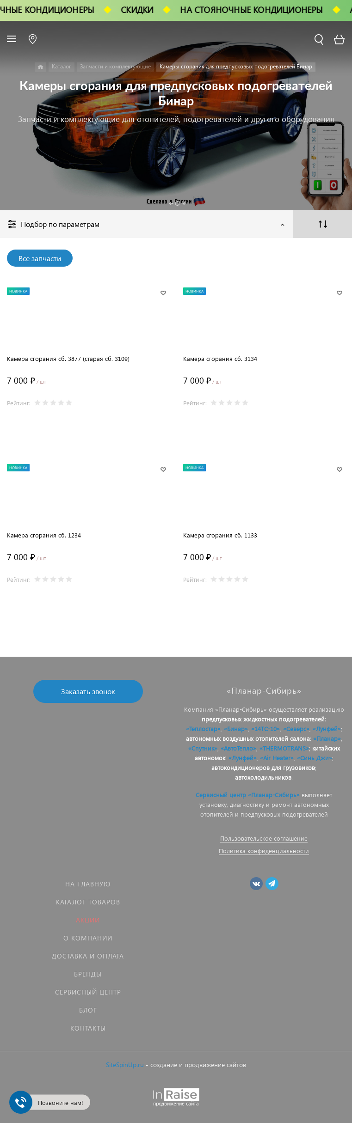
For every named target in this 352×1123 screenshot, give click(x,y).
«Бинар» (236, 728)
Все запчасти (40, 258)
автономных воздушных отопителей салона (248, 738)
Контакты (88, 1028)
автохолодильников (263, 777)
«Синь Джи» (314, 758)
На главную (88, 883)
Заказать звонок (88, 691)
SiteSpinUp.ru (125, 1064)
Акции (88, 919)
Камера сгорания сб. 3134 (220, 358)
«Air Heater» (277, 758)
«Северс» (296, 728)
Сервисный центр (88, 992)
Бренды (88, 974)
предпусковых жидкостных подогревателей (263, 719)
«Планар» (327, 738)
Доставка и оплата (88, 956)
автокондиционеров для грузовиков (263, 767)
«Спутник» (202, 748)
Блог (88, 1010)
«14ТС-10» (265, 728)
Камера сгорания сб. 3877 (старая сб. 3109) (68, 358)
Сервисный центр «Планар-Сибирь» (248, 795)
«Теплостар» (203, 728)
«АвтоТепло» (238, 748)
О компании (87, 938)
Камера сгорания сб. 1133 (220, 535)
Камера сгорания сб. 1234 (44, 535)
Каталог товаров (88, 901)
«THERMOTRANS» (284, 748)
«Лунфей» (327, 728)
